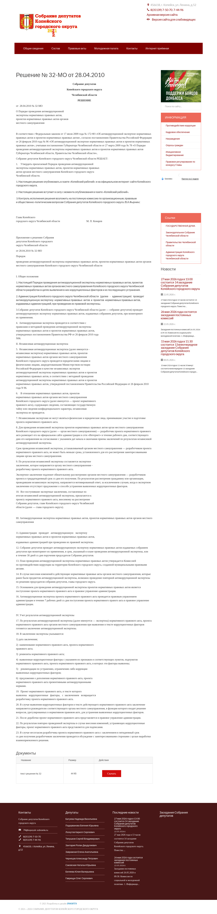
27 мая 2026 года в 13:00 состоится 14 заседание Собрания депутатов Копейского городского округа (180, 283)
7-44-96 (178, 10)
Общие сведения (33, 48)
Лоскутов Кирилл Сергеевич (80, 832)
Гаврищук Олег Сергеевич (79, 878)
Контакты (132, 48)
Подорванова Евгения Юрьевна (81, 825)
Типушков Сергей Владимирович (82, 838)
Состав (55, 48)
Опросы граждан (174, 145)
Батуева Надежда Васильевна (81, 819)
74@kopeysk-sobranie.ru (35, 830)
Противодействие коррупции (181, 125)
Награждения (173, 138)
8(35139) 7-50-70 (161, 10)
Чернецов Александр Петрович (81, 858)
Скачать (111, 773)
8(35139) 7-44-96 (32, 839)
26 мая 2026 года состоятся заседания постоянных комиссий (179, 315)
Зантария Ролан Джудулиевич (81, 845)
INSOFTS (72, 903)
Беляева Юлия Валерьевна (79, 871)
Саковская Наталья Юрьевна (80, 865)
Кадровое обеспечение (178, 132)
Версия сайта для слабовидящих (173, 19)
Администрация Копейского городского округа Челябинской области (180, 255)
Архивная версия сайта (162, 14)
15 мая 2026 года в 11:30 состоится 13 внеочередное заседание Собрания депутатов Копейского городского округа (179, 348)
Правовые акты (77, 48)
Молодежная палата (106, 48)
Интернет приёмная (157, 48)
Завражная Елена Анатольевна (81, 851)
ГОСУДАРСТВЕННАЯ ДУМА (180, 225)
